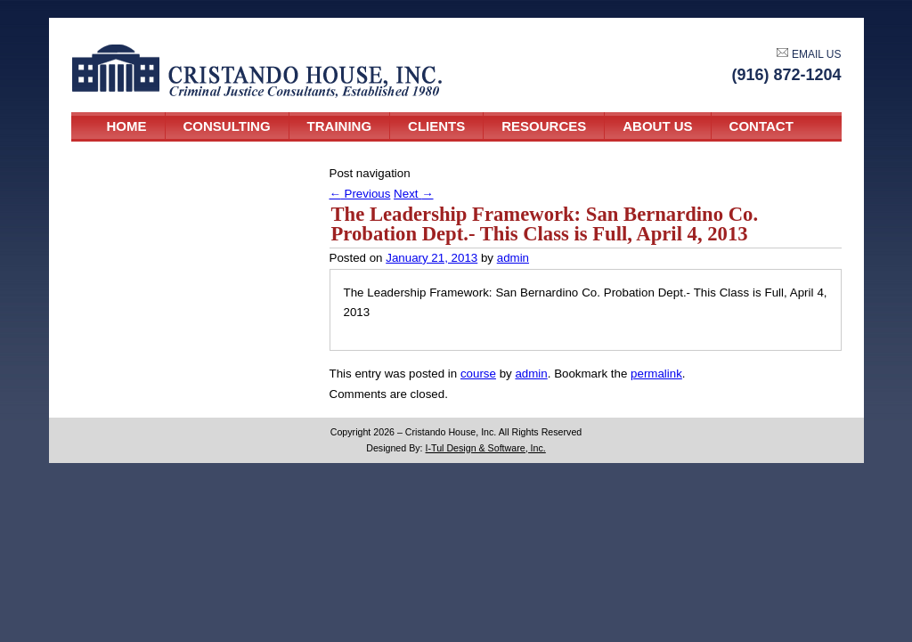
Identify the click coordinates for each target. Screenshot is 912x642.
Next (413, 193)
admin (513, 257)
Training (339, 126)
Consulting (227, 126)
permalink (656, 373)
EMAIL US (809, 54)
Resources (543, 126)
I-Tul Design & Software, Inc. (486, 448)
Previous (360, 193)
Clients (436, 126)
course (478, 373)
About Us (657, 126)
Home (127, 126)
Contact (761, 126)
